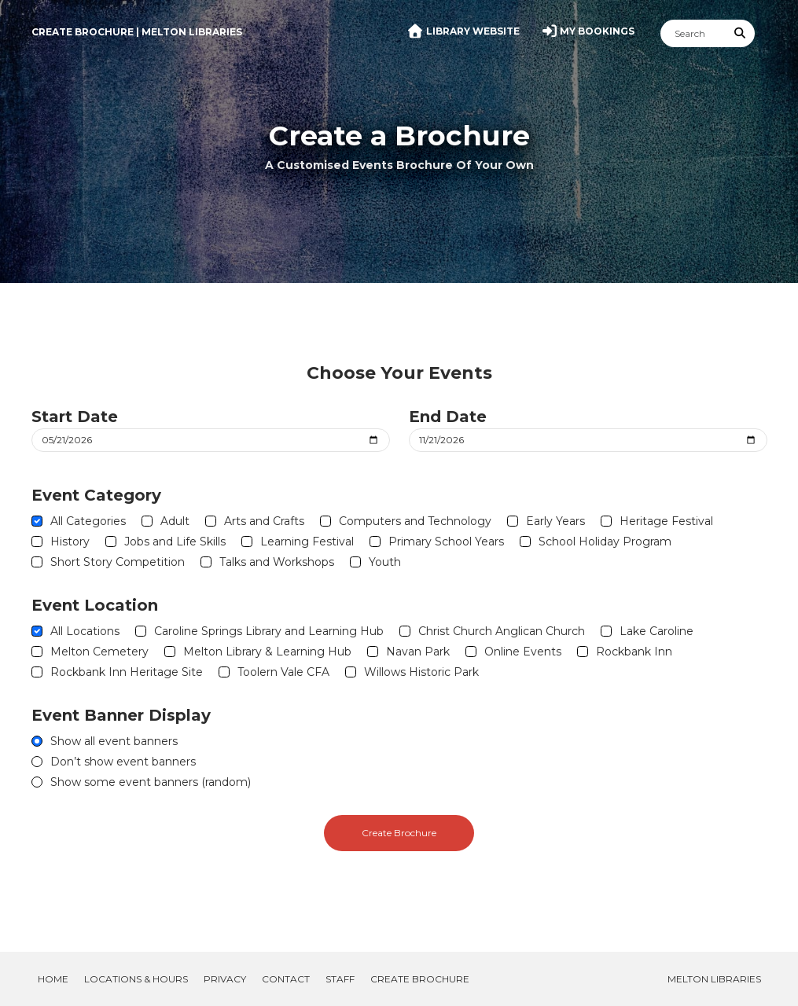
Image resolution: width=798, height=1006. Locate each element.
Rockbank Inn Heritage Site (126, 672)
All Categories (88, 521)
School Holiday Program (605, 541)
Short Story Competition (117, 562)
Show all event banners (114, 741)
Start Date (74, 416)
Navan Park (418, 651)
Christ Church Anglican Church (501, 631)
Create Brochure (399, 833)
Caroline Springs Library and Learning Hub (269, 631)
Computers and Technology (415, 521)
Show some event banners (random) (150, 782)
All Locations (85, 631)
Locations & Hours (136, 979)
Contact (286, 979)
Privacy (225, 979)
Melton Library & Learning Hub (267, 651)
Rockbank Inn (634, 651)
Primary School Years (446, 541)
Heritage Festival (666, 521)
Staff (340, 979)
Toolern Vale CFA (283, 672)
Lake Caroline (656, 631)
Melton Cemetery (99, 651)
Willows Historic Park (421, 672)
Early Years (555, 521)
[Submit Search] (740, 33)
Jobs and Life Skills (175, 541)
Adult (174, 521)
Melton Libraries (714, 979)
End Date (448, 416)
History (70, 541)
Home (53, 979)
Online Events (522, 651)
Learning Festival (307, 541)
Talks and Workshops (276, 562)
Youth (385, 562)
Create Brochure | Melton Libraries (136, 32)
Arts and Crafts (264, 521)
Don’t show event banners (123, 761)
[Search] (693, 33)
